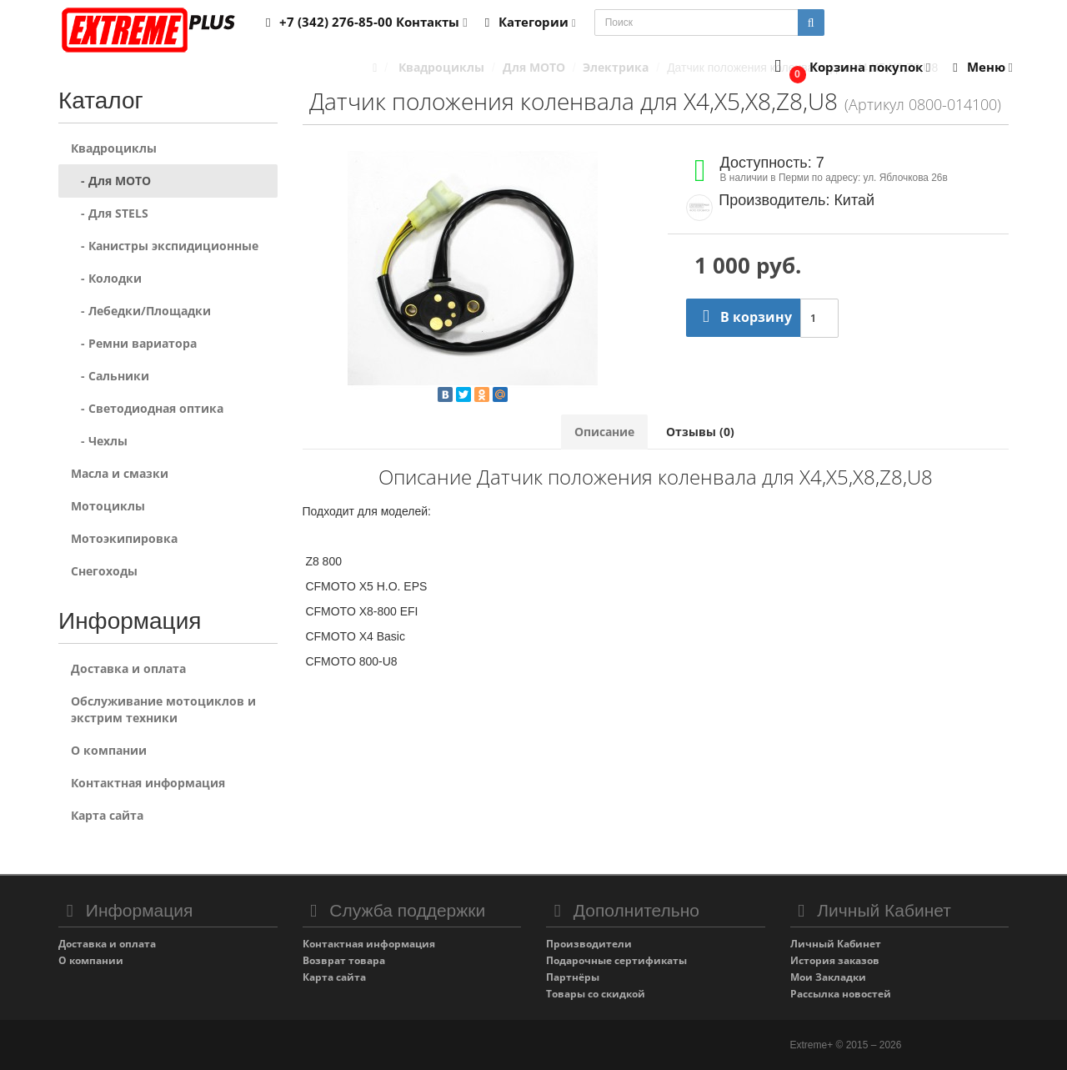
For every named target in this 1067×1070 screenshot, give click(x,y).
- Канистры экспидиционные (164, 246)
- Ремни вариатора (134, 343)
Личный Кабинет (835, 944)
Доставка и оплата (128, 668)
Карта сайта (107, 815)
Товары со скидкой (595, 994)
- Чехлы (99, 441)
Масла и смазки (119, 473)
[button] (849, 68)
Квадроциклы (114, 148)
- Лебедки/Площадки (141, 311)
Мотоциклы (108, 506)
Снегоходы (104, 571)
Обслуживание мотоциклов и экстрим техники (163, 709)
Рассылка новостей (840, 994)
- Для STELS (109, 213)
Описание (604, 432)
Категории (527, 21)
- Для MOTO (111, 180)
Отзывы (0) (700, 432)
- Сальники (110, 376)
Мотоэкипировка (124, 538)
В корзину (743, 317)
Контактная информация (148, 783)
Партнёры (572, 977)
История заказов (834, 960)
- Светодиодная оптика (147, 408)
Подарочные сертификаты (616, 960)
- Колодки (106, 278)
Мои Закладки (828, 977)
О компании (109, 750)
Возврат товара (344, 960)
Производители (589, 944)
